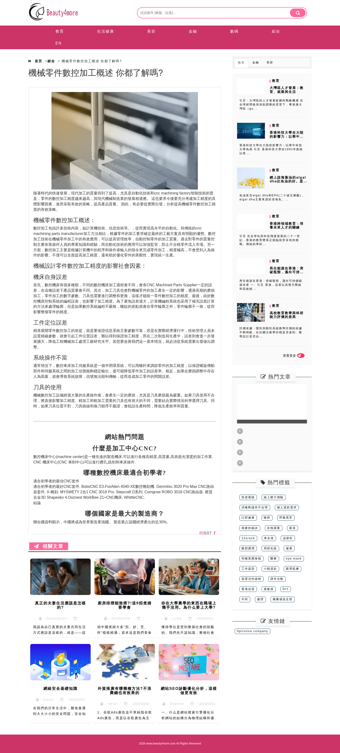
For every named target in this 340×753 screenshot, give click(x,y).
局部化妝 (270, 548)
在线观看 (273, 528)
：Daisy (45, 699)
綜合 (276, 31)
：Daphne (173, 704)
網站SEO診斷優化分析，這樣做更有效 (189, 691)
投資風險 (248, 497)
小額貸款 (270, 568)
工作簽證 (248, 568)
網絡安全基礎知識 (60, 689)
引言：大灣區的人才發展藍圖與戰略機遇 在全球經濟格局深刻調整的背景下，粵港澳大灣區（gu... (271, 104)
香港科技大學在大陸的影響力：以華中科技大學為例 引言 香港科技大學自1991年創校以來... (271, 149)
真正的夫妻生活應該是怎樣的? (60, 605)
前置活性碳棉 (251, 579)
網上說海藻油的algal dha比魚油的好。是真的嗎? (288, 181)
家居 (292, 528)
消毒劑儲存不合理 (255, 507)
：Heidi (109, 704)
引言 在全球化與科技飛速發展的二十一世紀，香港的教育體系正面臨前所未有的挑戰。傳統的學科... (269, 240)
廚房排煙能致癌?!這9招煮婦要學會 (125, 605)
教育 (59, 31)
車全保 (269, 538)
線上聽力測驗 (274, 497)
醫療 (273, 558)
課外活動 (277, 579)
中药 (245, 599)
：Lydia (173, 618)
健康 (289, 548)
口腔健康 (248, 517)
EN (58, 43)
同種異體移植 (251, 558)
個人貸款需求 (287, 507)
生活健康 (105, 31)
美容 (151, 31)
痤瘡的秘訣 (250, 528)
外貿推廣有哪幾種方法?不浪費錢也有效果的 (125, 691)
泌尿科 (288, 538)
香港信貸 (248, 589)
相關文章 (48, 546)
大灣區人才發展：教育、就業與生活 (287, 90)
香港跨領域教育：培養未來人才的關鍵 (287, 225)
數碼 (234, 31)
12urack (248, 538)
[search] (298, 13)
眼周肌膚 (292, 568)
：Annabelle (117, 618)
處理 (260, 599)
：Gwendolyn (53, 618)
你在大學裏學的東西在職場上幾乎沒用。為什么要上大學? (189, 605)
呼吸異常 (286, 517)
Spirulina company (252, 631)
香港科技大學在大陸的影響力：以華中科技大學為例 (287, 136)
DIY (286, 589)
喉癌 (267, 517)
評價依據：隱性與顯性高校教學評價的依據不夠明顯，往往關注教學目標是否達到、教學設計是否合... (270, 332)
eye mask (294, 558)
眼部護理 (248, 548)
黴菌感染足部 (283, 599)
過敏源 (269, 589)
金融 (193, 31)
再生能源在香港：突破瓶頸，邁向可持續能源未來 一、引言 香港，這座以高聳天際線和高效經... (270, 285)
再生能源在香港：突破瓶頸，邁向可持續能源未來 (287, 272)
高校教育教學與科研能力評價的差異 (287, 315)
